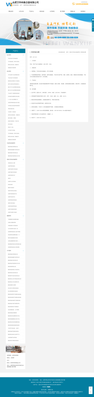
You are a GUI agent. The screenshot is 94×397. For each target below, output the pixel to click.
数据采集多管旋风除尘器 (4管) (14, 155)
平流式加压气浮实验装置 (13, 58)
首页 (67, 52)
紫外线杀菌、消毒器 (12, 118)
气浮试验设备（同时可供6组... (14, 61)
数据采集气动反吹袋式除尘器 (13, 275)
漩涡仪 (9, 178)
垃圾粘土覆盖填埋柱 (12, 222)
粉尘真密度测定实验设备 (13, 291)
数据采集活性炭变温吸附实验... (14, 322)
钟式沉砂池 (10, 124)
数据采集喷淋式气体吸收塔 (13, 306)
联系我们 (83, 11)
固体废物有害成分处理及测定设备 (14, 244)
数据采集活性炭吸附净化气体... (14, 315)
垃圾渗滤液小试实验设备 (13, 225)
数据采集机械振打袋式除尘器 (13, 149)
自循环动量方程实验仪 (12, 172)
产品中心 (31, 11)
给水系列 (15, 55)
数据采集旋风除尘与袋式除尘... (14, 269)
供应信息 (42, 11)
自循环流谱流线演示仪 (12, 193)
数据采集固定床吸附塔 (12, 312)
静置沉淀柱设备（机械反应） (13, 64)
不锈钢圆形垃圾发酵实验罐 (13, 219)
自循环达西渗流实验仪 (12, 209)
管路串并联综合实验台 (12, 190)
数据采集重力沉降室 (12, 285)
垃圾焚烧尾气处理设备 (12, 337)
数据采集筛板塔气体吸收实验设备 (14, 297)
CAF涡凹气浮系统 (11, 130)
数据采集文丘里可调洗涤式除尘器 (14, 278)
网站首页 (11, 11)
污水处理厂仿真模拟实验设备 (13, 93)
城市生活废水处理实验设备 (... (14, 84)
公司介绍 (21, 11)
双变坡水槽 (10, 184)
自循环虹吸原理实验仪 (12, 206)
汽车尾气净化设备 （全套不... (14, 328)
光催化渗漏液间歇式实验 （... (14, 240)
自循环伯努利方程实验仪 (13, 169)
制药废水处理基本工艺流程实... (14, 80)
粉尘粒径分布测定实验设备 (13, 288)
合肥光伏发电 (15, 378)
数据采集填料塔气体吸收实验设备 (14, 294)
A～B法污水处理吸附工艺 (13, 99)
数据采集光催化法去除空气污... (14, 334)
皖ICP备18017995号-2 (58, 382)
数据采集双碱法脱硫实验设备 (13, 325)
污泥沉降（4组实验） (12, 111)
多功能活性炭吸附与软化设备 (13, 96)
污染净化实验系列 (15, 143)
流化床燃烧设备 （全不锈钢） (14, 309)
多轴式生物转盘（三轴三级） (13, 121)
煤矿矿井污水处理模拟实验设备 (14, 87)
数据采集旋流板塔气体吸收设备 (14, 300)
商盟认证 (72, 11)
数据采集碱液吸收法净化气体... (14, 318)
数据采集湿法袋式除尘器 (13, 272)
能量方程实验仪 (11, 187)
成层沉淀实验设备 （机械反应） (14, 114)
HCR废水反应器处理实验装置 (14, 105)
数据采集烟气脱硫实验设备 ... (14, 331)
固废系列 (15, 216)
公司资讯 (52, 11)
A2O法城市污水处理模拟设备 (13, 74)
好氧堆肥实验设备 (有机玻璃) (13, 247)
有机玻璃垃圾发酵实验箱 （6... (14, 234)
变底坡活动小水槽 (11, 162)
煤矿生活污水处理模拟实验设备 (14, 90)
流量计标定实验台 (11, 203)
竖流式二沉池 (10, 127)
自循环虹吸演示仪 (11, 175)
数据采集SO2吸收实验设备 (13, 340)
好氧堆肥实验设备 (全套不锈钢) (14, 231)
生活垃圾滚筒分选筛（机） (13, 228)
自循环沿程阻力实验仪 (12, 212)
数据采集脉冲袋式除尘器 (13, 152)
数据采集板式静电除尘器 (13, 146)
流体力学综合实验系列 (15, 159)
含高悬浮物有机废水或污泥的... (14, 102)
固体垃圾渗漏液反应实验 (13, 237)
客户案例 (62, 11)
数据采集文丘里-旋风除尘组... (14, 281)
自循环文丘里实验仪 (12, 181)
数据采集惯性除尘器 (12, 266)
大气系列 (15, 251)
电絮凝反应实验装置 (12, 67)
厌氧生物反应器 (11, 108)
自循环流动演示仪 (11, 196)
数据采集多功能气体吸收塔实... (14, 303)
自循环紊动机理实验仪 (12, 200)
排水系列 (15, 71)
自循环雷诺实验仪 (11, 166)
